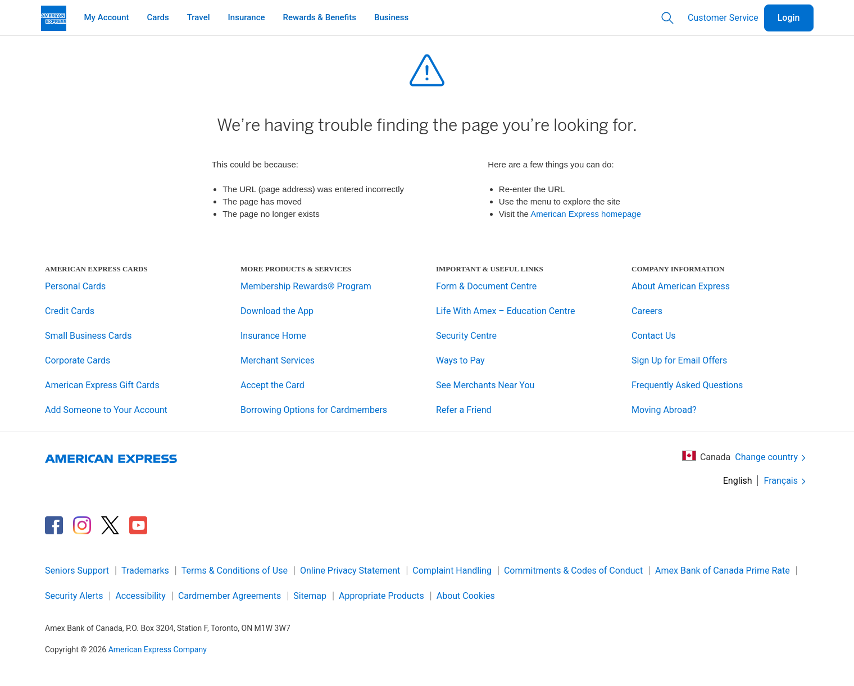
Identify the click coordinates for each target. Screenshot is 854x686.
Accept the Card (272, 385)
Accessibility (140, 595)
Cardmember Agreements (229, 595)
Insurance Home (273, 335)
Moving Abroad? (664, 410)
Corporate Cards (77, 360)
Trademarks (145, 570)
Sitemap (309, 595)
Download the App (277, 311)
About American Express (681, 286)
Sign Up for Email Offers (679, 360)
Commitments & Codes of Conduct (573, 570)
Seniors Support (77, 570)
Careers (647, 311)
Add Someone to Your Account (106, 410)
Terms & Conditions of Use (234, 570)
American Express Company (157, 649)
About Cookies (466, 595)
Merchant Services (277, 360)
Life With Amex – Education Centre (505, 311)
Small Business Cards (88, 335)
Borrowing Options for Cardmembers (313, 410)
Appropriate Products (381, 595)
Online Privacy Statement (350, 570)
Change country (771, 458)
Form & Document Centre (486, 286)
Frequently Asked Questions (687, 385)
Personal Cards (75, 286)
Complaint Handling (452, 570)
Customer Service (723, 17)
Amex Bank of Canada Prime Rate (722, 570)
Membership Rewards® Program (305, 286)
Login (789, 17)
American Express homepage (585, 214)
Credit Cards (69, 311)
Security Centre (466, 335)
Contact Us (654, 335)
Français (786, 481)
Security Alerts (74, 595)
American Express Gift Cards (102, 385)
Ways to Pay (460, 360)
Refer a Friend (464, 410)
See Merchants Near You (485, 385)
